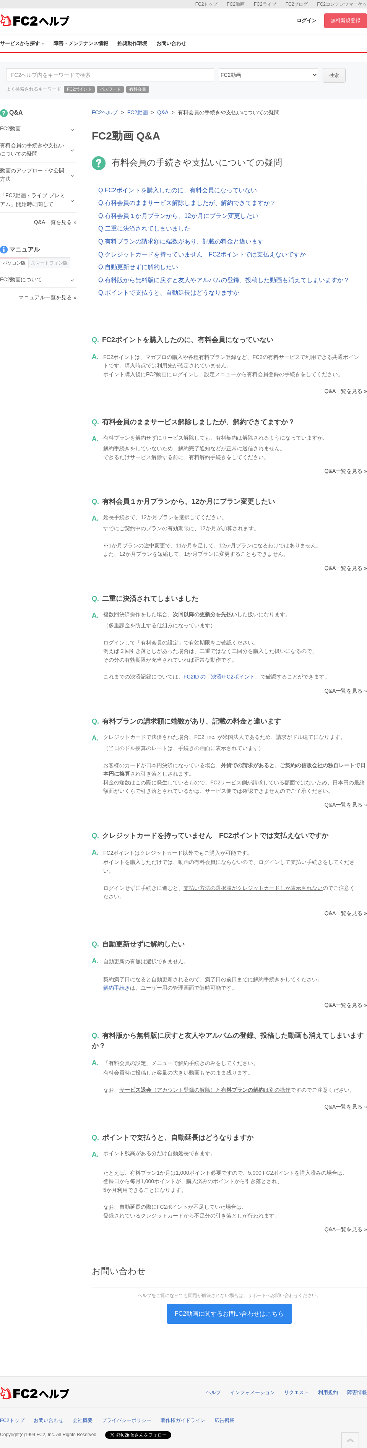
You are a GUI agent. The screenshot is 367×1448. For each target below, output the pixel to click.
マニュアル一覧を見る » (47, 297)
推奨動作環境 (132, 43)
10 (268, 74)
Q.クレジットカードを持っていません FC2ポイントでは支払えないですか (202, 254)
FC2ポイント (79, 89)
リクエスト (296, 1392)
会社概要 (83, 1420)
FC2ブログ (297, 4)
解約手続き (116, 988)
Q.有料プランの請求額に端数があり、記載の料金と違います (181, 241)
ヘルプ (213, 1392)
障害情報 (357, 1392)
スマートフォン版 (49, 263)
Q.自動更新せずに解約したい (138, 267)
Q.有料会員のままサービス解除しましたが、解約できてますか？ (187, 203)
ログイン (307, 20)
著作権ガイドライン (183, 1420)
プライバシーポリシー (126, 1420)
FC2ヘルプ (105, 112)
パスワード (110, 89)
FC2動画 (236, 4)
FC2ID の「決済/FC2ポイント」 (222, 677)
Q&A (163, 112)
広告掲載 (224, 1420)
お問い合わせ (171, 43)
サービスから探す (22, 43)
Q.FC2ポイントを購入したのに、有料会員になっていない (177, 190)
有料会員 (137, 89)
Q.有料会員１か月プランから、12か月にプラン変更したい (178, 216)
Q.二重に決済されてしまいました (144, 228)
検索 (334, 75)
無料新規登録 (346, 20)
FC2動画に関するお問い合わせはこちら (229, 1313)
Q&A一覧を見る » (346, 391)
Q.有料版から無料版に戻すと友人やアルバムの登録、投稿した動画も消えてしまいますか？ (223, 280)
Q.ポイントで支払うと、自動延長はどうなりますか (168, 292)
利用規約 (328, 1392)
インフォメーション (252, 1392)
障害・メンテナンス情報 (81, 43)
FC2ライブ (265, 4)
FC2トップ (206, 4)
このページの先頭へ (350, 1440)
